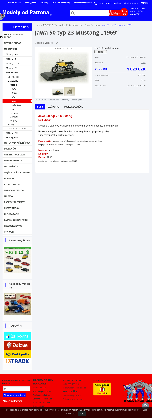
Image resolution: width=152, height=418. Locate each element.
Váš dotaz (54, 106)
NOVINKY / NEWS (12, 43)
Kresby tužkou (12, 208)
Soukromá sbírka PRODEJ (13, 36)
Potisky (11, 124)
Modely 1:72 (12, 68)
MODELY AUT (41, 99)
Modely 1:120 (12, 63)
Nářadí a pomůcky (14, 190)
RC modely (10, 178)
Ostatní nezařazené (17, 128)
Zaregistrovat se (109, 14)
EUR (147, 3)
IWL (13, 97)
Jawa (80, 99)
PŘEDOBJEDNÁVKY (13, 226)
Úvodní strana (14, 2)
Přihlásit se (106, 10)
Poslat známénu (73, 106)
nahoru (145, 406)
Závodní (14, 116)
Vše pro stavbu (12, 184)
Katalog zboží (31, 2)
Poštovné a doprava (41, 402)
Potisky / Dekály (13, 160)
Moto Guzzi (16, 105)
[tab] (40, 106)
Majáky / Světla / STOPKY (17, 172)
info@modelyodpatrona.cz (126, 3)
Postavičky (10, 148)
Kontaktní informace (83, 2)
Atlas (143, 62)
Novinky (44, 2)
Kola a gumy (12, 137)
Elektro (8, 196)
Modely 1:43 (12, 54)
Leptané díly (11, 166)
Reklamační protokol (71, 395)
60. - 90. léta (13, 77)
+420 (107, 3)
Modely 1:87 (12, 58)
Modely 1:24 (54, 99)
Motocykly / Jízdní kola (17, 143)
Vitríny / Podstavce (15, 154)
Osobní (74, 99)
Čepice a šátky (11, 214)
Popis (40, 106)
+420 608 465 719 (71, 384)
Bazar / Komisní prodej (16, 220)
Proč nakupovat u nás (42, 391)
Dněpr (14, 93)
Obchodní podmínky (61, 2)
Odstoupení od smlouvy (73, 399)
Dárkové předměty (14, 202)
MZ (12, 109)
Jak (39, 388)
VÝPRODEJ (9, 232)
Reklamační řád (39, 406)
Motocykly (65, 99)
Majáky (13, 120)
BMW (13, 89)
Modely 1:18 (12, 132)
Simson (14, 113)
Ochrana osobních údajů (43, 399)
